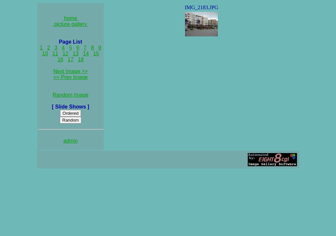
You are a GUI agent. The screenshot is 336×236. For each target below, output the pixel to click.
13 (76, 53)
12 (66, 53)
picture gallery (71, 24)
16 (60, 59)
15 (96, 53)
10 (45, 53)
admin (70, 141)
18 (81, 59)
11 (55, 53)
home (71, 18)
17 (71, 59)
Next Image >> (70, 71)
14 (86, 53)
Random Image (70, 95)
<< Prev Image (70, 77)
